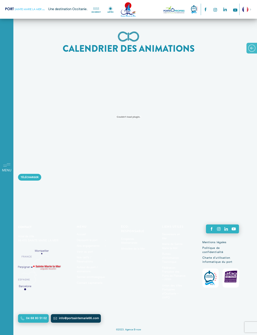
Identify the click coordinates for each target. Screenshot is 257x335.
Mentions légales (214, 242)
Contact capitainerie (89, 283)
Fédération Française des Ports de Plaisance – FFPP (173, 274)
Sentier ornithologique (91, 277)
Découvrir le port (87, 240)
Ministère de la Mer (133, 248)
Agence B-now (133, 330)
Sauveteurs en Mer (171, 236)
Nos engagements (88, 246)
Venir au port (85, 251)
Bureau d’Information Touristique (170, 258)
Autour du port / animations (87, 269)
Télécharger (30, 177)
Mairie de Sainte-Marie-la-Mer (172, 246)
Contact (25, 227)
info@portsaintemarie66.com (79, 318)
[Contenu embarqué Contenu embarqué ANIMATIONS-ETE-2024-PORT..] (128, 116)
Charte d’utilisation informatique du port (217, 260)
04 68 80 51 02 (36, 318)
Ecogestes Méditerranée (129, 241)
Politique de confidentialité (212, 250)
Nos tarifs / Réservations (85, 259)
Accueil (81, 234)
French (245, 9)
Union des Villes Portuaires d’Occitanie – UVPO (172, 291)
